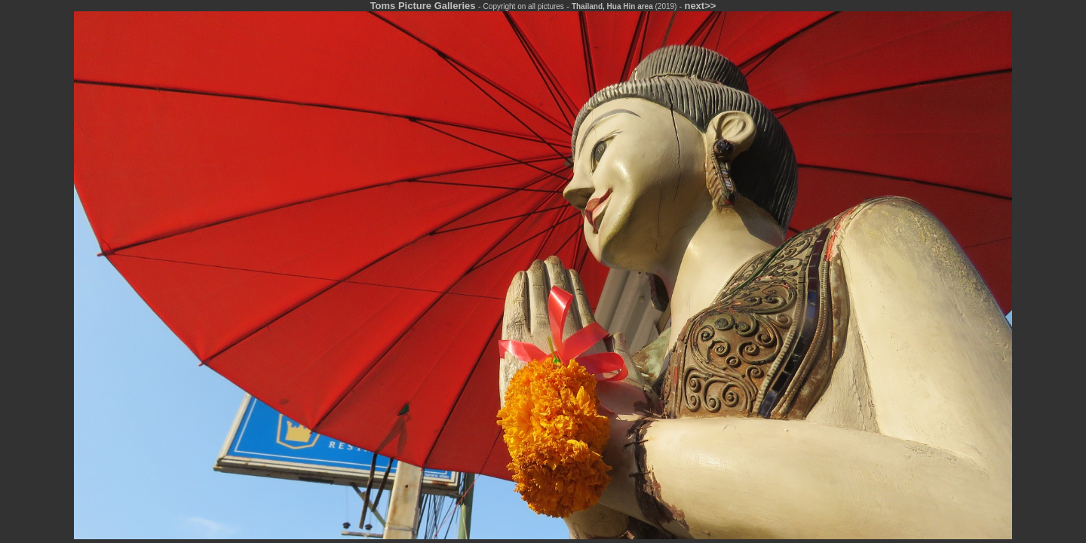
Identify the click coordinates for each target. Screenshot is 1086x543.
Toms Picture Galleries (423, 5)
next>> (700, 5)
